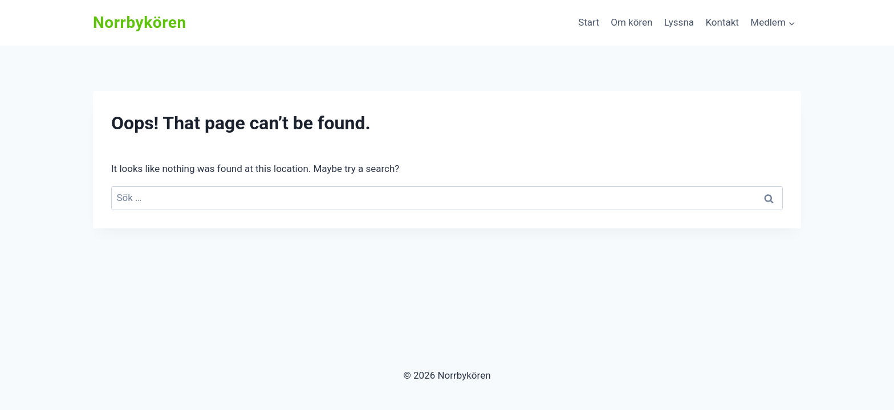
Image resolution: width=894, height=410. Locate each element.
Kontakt (722, 22)
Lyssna (679, 22)
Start (588, 22)
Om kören (631, 22)
